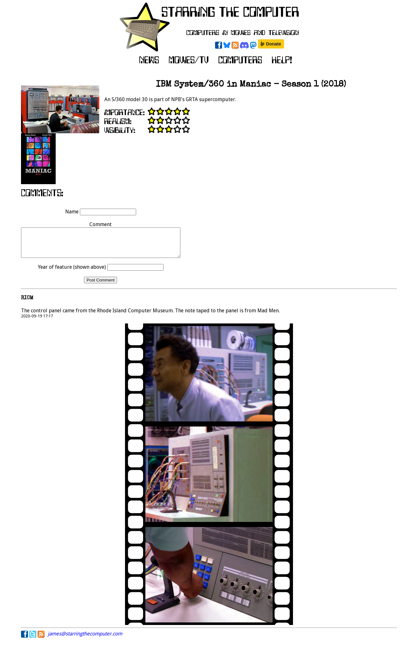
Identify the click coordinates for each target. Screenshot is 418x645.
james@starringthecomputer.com (85, 639)
